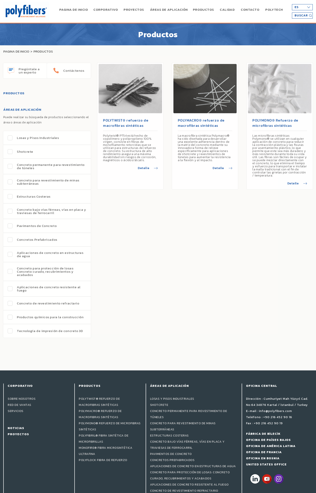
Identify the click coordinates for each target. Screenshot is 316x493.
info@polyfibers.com (275, 411)
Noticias (16, 428)
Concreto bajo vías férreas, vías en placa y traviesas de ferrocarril (187, 444)
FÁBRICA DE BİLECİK (263, 433)
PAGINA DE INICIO (73, 9)
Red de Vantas (19, 405)
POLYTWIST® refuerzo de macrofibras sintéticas (125, 119)
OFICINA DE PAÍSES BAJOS (268, 440)
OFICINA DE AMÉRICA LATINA (270, 446)
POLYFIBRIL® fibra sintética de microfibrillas (103, 438)
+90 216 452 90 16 (277, 417)
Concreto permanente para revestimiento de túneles (188, 414)
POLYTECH (274, 9)
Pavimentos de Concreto (171, 454)
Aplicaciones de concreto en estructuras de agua (193, 466)
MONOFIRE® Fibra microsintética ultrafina (105, 450)
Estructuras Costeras (169, 435)
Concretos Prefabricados (172, 460)
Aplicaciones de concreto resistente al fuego (189, 484)
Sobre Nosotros (21, 398)
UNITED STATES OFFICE (266, 464)
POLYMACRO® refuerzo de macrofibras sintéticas (201, 119)
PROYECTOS (134, 9)
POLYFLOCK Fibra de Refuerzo (103, 460)
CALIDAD (227, 9)
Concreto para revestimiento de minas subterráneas (183, 426)
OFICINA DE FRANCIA (264, 452)
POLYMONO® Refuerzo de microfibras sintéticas (275, 119)
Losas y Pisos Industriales (172, 398)
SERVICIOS (15, 411)
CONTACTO (250, 9)
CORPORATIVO (105, 9)
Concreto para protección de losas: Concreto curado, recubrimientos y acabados (190, 475)
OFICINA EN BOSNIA (262, 458)
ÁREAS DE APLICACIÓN (169, 9)
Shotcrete (159, 405)
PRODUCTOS (203, 9)
